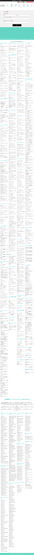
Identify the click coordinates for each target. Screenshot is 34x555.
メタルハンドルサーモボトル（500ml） (29, 151)
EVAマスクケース (3, 239)
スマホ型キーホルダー (20, 84)
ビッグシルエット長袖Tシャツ (4, 217)
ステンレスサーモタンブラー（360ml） (29, 112)
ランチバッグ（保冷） (20, 220)
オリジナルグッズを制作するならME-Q (29, 300)
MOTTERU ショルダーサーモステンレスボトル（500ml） (29, 159)
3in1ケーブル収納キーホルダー (4, 394)
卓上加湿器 (10, 88)
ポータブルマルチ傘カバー (20, 227)
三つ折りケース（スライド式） (4, 121)
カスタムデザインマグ (28, 205)
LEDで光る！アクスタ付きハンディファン (12, 80)
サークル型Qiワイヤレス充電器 (4, 378)
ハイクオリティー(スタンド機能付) (4, 105)
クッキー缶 (27, 57)
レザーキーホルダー (20, 62)
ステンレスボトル (28, 206)
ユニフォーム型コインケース (12, 308)
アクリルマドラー (11, 182)
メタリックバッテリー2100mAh (3, 362)
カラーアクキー (11, 116)
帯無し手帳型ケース (3, 114)
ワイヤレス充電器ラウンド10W (4, 374)
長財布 (10, 301)
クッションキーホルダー (20, 44)
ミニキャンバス (19, 342)
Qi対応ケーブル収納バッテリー (4, 318)
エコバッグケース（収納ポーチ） (20, 211)
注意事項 (26, 266)
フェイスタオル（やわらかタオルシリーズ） (20, 252)
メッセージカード (19, 356)
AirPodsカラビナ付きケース (4, 173)
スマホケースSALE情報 (29, 366)
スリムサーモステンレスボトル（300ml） (29, 144)
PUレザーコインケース (12, 306)
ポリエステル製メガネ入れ (20, 231)
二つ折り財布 (11, 302)
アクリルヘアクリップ (12, 177)
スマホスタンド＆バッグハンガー (20, 98)
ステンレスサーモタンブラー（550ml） (29, 122)
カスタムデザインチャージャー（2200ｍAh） (4, 364)
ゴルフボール (27, 61)
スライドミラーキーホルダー (20, 125)
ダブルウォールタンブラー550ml (29, 103)
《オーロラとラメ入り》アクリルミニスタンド (12, 165)
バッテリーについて (28, 282)
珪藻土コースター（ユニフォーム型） (20, 164)
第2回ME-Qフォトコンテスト (29, 362)
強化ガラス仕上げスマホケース (4, 74)
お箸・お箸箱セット (20, 319)
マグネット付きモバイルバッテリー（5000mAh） (4, 330)
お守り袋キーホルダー (20, 143)
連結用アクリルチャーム (12, 234)
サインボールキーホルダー (20, 112)
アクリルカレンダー (12, 205)
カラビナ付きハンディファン (12, 69)
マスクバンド (2, 243)
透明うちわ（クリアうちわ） (12, 58)
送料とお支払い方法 (28, 325)
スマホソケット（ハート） (3, 140)
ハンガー (26, 48)
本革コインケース (11, 305)
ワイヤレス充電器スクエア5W (4, 371)
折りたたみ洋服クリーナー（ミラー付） (20, 139)
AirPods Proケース (3, 178)
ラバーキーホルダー (20, 63)
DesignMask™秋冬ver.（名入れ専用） (4, 238)
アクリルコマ (11, 219)
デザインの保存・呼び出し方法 (29, 309)
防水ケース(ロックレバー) (4, 151)
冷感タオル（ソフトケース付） (20, 268)
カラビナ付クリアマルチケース (20, 148)
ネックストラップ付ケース (4, 86)
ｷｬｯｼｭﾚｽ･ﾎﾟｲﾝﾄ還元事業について (29, 344)
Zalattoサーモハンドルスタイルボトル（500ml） (29, 134)
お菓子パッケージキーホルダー (20, 155)
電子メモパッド (19, 93)
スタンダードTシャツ (3, 206)
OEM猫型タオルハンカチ (21, 289)
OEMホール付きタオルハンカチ (21, 291)
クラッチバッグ (19, 170)
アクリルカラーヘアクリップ (12, 179)
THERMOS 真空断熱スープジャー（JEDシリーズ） (29, 260)
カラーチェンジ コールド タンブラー (29, 165)
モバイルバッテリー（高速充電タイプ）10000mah (4, 350)
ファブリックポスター (20, 355)
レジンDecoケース (3, 64)
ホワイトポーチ (19, 182)
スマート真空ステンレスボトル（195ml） (29, 149)
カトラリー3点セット (20, 333)
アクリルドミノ (11, 195)
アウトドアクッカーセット (20, 331)
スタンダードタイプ (3, 100)
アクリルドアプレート (12, 247)
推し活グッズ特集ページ (12, 255)
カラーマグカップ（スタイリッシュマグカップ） (29, 233)
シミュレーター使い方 (28, 286)
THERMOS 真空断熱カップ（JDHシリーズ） (28, 258)
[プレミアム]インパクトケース (4, 60)
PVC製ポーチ (19, 233)
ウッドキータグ (19, 81)
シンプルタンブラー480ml (28, 107)
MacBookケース (2, 165)
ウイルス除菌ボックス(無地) (4, 254)
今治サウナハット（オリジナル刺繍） (29, 71)
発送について (27, 275)
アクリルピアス (11, 240)
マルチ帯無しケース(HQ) (4, 115)
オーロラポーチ (19, 183)
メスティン (18, 329)
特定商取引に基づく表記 (8, 37)
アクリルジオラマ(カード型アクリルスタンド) (12, 239)
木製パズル (27, 58)
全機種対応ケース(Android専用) (3, 103)
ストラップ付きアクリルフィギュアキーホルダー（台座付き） (12, 223)
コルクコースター (19, 159)
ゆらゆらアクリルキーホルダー (12, 236)
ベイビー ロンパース (3, 211)
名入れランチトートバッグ (12, 329)
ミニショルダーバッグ (20, 204)
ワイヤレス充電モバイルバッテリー (4, 346)
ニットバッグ (19, 173)
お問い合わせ (32, 37)
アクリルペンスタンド (12, 225)
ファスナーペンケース (20, 196)
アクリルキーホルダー (12, 112)
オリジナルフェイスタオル (20, 246)
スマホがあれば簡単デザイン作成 (29, 302)
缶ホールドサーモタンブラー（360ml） (29, 191)
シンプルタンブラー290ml (28, 105)
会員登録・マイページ (26, 37)
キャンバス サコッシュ (20, 174)
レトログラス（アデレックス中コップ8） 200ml (29, 84)
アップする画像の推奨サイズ (29, 315)
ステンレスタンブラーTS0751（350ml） (28, 178)
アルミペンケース (3, 281)
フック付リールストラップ (20, 76)
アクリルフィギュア (12, 121)
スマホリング (2, 133)
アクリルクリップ (11, 211)
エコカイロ (10, 85)
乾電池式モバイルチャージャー (4, 369)
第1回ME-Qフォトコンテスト (29, 359)
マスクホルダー (2, 242)
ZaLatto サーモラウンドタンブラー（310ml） (29, 125)
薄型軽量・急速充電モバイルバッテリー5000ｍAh (4, 327)
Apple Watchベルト (3, 164)
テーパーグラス (27, 82)
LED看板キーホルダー (12, 104)
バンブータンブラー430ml (28, 98)
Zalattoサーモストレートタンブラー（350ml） (29, 127)
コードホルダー (19, 89)
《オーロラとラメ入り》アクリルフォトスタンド (12, 157)
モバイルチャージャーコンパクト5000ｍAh (4, 324)
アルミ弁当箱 (19, 325)
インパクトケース (3, 58)
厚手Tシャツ (2, 212)
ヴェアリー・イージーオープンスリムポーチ (20, 206)
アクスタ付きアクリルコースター (12, 191)
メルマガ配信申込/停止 (28, 324)
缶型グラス (27, 197)
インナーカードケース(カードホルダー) (12, 279)
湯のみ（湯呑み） (28, 198)
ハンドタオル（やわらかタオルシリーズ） (20, 250)
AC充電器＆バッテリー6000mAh (4, 343)
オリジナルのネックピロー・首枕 (20, 301)
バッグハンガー (19, 96)
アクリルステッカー (12, 210)
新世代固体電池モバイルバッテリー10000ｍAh (4, 357)
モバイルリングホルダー (4, 132)
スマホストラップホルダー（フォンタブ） (4, 130)
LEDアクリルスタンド (12, 100)
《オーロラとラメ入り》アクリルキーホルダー (12, 114)
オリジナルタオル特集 (20, 240)
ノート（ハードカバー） (4, 299)
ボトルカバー (27, 207)
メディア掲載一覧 (28, 348)
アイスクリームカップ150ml (20, 324)
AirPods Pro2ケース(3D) (3, 196)
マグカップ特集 (27, 242)
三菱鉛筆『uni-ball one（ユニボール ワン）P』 (4, 274)
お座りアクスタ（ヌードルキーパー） (12, 136)
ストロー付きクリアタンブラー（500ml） (29, 167)
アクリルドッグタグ (12, 228)
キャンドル (27, 53)
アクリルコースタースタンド (12, 188)
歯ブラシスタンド (19, 363)
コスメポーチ (19, 234)
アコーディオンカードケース (12, 290)
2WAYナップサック (20, 200)
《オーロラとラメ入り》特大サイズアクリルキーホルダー (12, 170)
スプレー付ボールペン (3, 258)
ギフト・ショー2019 (28, 350)
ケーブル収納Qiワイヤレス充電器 (4, 385)
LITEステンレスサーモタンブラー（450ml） (29, 120)
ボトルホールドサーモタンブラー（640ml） (29, 189)
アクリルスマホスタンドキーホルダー (12, 131)
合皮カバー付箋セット (3, 285)
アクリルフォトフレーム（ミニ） (20, 347)
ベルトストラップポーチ (20, 197)
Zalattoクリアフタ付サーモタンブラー (29, 137)
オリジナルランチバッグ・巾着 (20, 219)
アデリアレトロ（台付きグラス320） (29, 93)
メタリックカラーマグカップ (29, 240)
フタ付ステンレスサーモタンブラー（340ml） (29, 183)
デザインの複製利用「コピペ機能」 (29, 311)
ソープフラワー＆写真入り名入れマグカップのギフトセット (12, 326)
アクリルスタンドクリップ (12, 214)
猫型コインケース (11, 311)
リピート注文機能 (28, 306)
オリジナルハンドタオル (20, 247)
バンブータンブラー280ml (28, 95)
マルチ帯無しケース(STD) (3, 117)
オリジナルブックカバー (4, 303)
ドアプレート (2, 290)
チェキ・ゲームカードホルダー (12, 284)
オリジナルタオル (19, 241)
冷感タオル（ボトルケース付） (20, 264)
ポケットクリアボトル (28, 202)
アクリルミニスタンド (12, 163)
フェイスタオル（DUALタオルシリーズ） (20, 259)
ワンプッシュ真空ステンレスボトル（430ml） (29, 139)
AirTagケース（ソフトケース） (4, 162)
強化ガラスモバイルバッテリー (4, 316)
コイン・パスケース (12, 310)
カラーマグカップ (28, 231)
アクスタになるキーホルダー (12, 133)
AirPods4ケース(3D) (3, 186)
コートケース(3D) (3, 67)
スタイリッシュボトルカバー (29, 216)
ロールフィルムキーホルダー (20, 54)
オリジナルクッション (20, 297)
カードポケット (2, 146)
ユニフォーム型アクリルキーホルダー (12, 198)
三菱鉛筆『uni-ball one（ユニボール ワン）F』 (4, 272)
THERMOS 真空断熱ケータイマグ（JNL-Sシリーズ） (29, 247)
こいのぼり (27, 65)
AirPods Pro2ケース (3, 191)
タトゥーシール (27, 49)
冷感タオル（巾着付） (20, 266)
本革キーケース (19, 58)
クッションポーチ (19, 229)
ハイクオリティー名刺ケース (12, 275)
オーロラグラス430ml (28, 89)
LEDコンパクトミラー (12, 99)
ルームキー (10, 202)
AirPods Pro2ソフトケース (4, 194)
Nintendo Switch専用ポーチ (12, 46)
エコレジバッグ (19, 209)
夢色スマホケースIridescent (3, 78)
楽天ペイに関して (28, 329)
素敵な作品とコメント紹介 (29, 372)
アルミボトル (27, 220)
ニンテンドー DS (11, 51)
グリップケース (2, 92)
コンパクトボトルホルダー (29, 218)
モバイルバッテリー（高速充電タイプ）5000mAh (4, 321)
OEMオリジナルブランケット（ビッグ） (21, 283)
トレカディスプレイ (12, 259)
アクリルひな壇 (11, 258)
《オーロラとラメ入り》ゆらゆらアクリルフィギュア (12, 152)
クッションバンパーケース (4, 57)
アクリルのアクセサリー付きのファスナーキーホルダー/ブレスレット (12, 232)
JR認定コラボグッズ (28, 354)
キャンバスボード (19, 341)
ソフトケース (2, 48)
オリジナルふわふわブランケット (20, 277)
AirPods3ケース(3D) (3, 189)
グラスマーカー (11, 183)
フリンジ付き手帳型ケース (4, 112)
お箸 (17, 316)
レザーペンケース (19, 66)
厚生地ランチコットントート (20, 192)
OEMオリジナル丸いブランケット (21, 285)
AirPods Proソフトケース (4, 182)
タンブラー (27, 203)
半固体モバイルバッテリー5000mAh (4, 341)
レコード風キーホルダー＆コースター (20, 50)
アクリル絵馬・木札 (12, 196)
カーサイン (27, 50)
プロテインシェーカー (28, 224)
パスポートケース (11, 293)
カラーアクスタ (11, 125)
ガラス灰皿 (27, 74)
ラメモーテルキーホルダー (12, 201)
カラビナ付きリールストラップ (20, 78)
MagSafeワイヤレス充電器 (4, 380)
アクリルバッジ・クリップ (12, 208)
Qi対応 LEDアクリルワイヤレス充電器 (4, 382)
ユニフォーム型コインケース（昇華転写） (12, 313)
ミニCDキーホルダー (20, 45)
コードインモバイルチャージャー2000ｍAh (4, 359)
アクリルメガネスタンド (12, 229)
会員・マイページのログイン (29, 339)
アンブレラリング (11, 218)
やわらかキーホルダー (20, 150)
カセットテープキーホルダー (20, 48)
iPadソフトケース (3, 168)
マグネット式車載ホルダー (4, 157)
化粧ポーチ (18, 67)
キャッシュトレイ (3, 289)
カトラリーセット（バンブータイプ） (20, 335)
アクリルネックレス (12, 143)
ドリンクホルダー (28, 209)
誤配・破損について (28, 288)
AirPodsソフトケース (3, 177)
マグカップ (27, 228)
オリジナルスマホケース (24, 401)
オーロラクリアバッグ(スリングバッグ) (21, 202)
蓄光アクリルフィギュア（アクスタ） (12, 127)
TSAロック (18, 92)
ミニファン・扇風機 (12, 63)
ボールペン (2, 265)
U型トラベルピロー (20, 302)
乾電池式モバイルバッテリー (4, 366)
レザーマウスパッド (3, 294)
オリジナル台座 (11, 173)
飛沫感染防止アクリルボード (4, 245)
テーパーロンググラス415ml (28, 88)
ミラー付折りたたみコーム (20, 72)
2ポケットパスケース (12, 271)
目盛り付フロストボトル (29, 194)
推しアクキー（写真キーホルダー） (12, 138)
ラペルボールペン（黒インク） (4, 267)
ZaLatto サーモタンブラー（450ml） (29, 129)
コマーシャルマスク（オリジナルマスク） (4, 229)
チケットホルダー (11, 280)
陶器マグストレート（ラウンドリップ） (29, 238)
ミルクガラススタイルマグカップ (29, 235)
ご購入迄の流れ (15, 5)
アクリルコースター (12, 186)
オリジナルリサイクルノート (4, 298)
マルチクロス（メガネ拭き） (20, 243)
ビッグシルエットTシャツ (4, 214)
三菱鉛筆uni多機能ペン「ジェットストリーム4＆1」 (4, 277)
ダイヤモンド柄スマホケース (4, 83)
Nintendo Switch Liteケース (12, 50)
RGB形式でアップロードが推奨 (29, 317)
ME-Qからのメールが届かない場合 (29, 292)
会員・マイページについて (29, 334)
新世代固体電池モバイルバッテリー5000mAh (4, 339)
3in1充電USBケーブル (3, 391)
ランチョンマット (19, 320)
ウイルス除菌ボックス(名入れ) (4, 249)
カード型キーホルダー (20, 110)
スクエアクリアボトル (28, 201)
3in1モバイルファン (12, 67)
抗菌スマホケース (3, 95)
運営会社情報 (2, 37)
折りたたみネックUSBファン (12, 78)
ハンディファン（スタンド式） (12, 65)
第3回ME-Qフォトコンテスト (29, 364)
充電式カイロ (11, 87)
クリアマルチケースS (20, 146)
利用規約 (14, 37)
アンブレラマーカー (12, 142)
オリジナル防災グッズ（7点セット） (28, 67)
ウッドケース (2, 50)
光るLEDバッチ (11, 96)
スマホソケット (2, 138)
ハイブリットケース (3, 54)
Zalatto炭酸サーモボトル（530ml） (29, 173)
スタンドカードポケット (4, 147)
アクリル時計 (11, 193)
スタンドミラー (19, 126)
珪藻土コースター (19, 162)
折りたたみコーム (19, 70)
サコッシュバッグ (19, 223)
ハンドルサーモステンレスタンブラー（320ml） (29, 180)
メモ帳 (1, 282)
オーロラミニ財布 (11, 303)
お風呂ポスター (19, 352)
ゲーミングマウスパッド (4, 293)
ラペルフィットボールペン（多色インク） (4, 270)
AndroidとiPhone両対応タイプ (4, 110)
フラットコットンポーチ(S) (20, 187)
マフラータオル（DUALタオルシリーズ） (20, 262)
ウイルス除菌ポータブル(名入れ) (4, 252)
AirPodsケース (2, 174)
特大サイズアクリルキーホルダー (12, 168)
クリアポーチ (19, 179)
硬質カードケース (11, 267)
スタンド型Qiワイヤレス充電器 (4, 387)
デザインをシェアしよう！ (28, 320)
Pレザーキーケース (20, 59)
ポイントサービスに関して (29, 305)
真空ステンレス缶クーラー (29, 162)
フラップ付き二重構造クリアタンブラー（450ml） (29, 185)
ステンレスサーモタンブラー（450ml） (29, 117)
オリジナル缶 (27, 54)
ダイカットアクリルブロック (12, 140)
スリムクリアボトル (28, 193)
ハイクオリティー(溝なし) (4, 107)
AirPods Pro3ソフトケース (4, 200)
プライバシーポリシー (19, 37)
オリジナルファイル (3, 302)
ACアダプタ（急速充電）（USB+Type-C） (4, 390)
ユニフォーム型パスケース (12, 286)
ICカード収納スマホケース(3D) (4, 72)
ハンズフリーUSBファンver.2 (12, 75)
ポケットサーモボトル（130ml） (28, 156)
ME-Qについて (27, 267)
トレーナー (2, 221)
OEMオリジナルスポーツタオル (21, 288)
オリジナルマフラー (20, 278)
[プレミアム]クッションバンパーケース (4, 63)
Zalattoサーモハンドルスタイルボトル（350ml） (29, 132)
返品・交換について (28, 290)
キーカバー (18, 85)
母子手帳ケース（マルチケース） (20, 225)
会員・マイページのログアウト (29, 341)
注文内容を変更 (27, 274)
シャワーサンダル (11, 318)
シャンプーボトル (28, 69)
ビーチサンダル (11, 319)
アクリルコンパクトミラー (20, 130)
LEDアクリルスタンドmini (12, 95)
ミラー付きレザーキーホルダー (20, 120)
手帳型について (27, 278)
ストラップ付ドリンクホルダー (29, 211)
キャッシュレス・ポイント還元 (29, 331)
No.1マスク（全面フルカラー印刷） (4, 233)
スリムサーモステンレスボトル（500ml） (29, 146)
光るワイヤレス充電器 (3, 375)
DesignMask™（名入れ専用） (4, 235)
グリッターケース (3, 53)
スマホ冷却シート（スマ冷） (4, 128)
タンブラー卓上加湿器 (12, 89)
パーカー (1, 222)
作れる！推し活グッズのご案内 (12, 263)
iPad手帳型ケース (3, 169)
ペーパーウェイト (11, 248)
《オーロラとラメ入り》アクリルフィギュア (12, 123)
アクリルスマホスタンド (12, 243)
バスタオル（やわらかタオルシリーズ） (20, 254)
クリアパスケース (11, 270)
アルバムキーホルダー (20, 108)
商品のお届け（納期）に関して (29, 294)
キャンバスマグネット (20, 345)
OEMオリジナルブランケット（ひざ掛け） (21, 280)
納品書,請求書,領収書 (28, 287)
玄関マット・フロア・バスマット (4, 307)
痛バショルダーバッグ (20, 215)
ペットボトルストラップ (29, 214)
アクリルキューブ (11, 192)
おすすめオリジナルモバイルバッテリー (4, 313)
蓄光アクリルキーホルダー (12, 118)
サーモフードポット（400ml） (20, 328)
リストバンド (19, 151)
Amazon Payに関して (28, 328)
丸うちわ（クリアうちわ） (12, 60)
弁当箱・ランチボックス (20, 315)
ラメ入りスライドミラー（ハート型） (20, 122)
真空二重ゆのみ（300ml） (27, 154)
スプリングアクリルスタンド (12, 149)
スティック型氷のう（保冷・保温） (12, 84)
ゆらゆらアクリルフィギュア (12, 147)
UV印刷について (27, 279)
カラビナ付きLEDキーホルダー (21, 100)
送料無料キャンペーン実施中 (17, 0)
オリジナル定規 (2, 286)
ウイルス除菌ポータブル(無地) (4, 256)
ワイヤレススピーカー (20, 55)
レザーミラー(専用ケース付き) (21, 134)
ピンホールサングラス (20, 103)
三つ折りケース (2, 119)
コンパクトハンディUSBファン (12, 73)
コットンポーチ (19, 188)
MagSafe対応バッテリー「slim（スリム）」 (4, 334)
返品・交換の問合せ (28, 321)
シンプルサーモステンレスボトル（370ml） (29, 176)
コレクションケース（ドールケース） (20, 214)
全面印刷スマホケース (3, 49)
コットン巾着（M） (20, 193)
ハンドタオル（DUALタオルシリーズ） (20, 257)
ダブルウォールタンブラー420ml (29, 100)
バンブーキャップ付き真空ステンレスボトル (29, 222)
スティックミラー (19, 135)
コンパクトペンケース (20, 80)
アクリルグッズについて (29, 284)
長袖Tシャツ (2, 220)
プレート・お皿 (19, 312)
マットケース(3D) (3, 68)
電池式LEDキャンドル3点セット (12, 106)
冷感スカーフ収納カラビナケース (20, 272)
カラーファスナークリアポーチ (20, 178)
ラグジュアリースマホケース (4, 88)
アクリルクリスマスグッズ (12, 251)
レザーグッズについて (28, 283)
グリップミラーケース (3, 81)
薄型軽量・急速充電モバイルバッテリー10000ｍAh (4, 353)
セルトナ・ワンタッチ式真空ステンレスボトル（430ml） (29, 170)
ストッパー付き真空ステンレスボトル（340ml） (29, 142)
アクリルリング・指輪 (12, 174)
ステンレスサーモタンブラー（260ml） (29, 110)
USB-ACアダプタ (3, 395)
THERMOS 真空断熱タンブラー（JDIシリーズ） (28, 255)
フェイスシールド (3, 247)
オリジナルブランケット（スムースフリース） (20, 274)
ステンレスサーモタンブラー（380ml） (29, 115)
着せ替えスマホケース (3, 45)
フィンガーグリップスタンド (4, 143)
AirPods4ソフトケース (4, 185)
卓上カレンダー (11, 206)
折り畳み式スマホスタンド (4, 153)
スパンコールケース (3, 91)
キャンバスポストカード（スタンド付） (20, 351)
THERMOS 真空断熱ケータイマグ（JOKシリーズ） (29, 251)
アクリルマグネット (12, 215)
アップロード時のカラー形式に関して (29, 271)
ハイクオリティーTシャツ (4, 208)
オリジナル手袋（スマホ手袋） (29, 46)
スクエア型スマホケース (4, 76)
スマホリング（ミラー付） (3, 137)
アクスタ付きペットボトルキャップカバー (12, 162)
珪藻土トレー (19, 362)
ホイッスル (18, 88)
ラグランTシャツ (3, 218)
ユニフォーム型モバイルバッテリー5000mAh (4, 336)
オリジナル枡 (27, 75)
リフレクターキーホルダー (20, 107)
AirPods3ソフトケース (4, 190)
